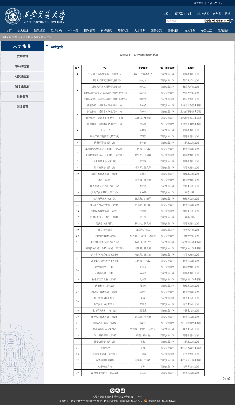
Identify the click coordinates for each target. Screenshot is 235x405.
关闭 (226, 379)
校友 (189, 13)
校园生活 (206, 30)
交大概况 (22, 30)
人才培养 (139, 30)
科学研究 (106, 30)
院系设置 (39, 30)
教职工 (179, 13)
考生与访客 (202, 13)
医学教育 (89, 30)
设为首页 (198, 3)
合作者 (217, 13)
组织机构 (56, 30)
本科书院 (73, 30)
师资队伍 (123, 30)
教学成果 (38, 37)
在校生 (167, 13)
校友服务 (189, 30)
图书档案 (173, 30)
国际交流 (156, 30)
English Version (214, 3)
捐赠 (227, 13)
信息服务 (223, 30)
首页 (9, 30)
